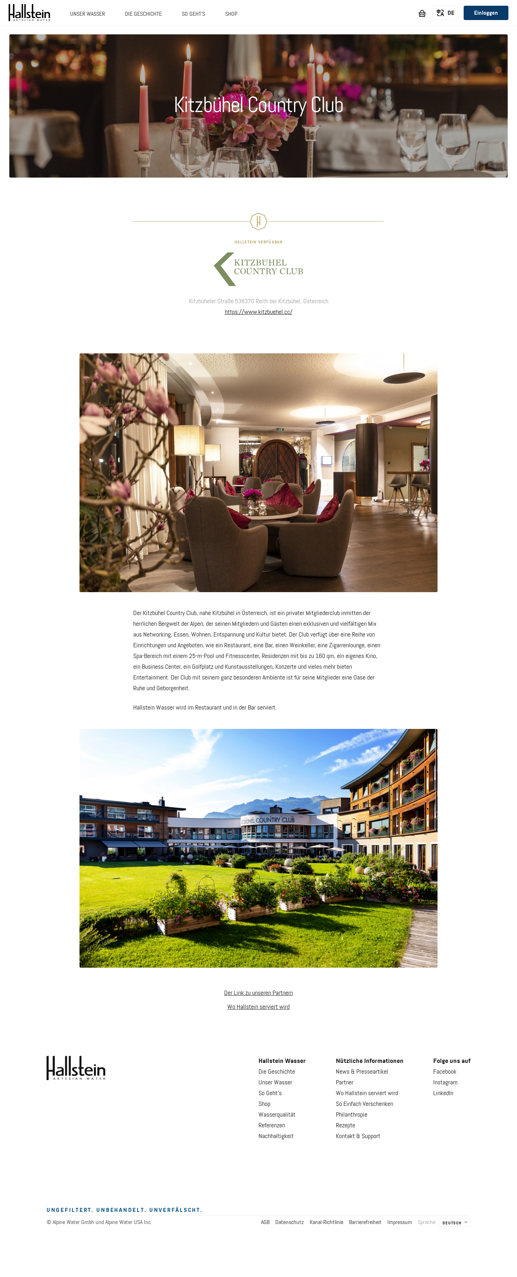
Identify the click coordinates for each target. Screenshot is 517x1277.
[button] (87, 18)
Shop (264, 1104)
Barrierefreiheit (365, 1222)
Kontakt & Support (358, 1136)
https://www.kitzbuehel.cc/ (259, 312)
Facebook (444, 1072)
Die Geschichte (276, 1072)
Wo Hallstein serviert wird (258, 1007)
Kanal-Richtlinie (326, 1222)
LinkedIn (443, 1093)
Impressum (399, 1222)
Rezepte (345, 1125)
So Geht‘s (270, 1093)
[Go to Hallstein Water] (29, 14)
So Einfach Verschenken (364, 1104)
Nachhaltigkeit (276, 1136)
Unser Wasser (275, 1082)
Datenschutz (289, 1222)
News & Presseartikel (362, 1072)
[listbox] (445, 13)
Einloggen (486, 13)
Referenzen (271, 1125)
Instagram (445, 1082)
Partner (344, 1082)
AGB (265, 1222)
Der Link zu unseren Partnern (258, 993)
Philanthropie (351, 1115)
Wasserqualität (276, 1115)
